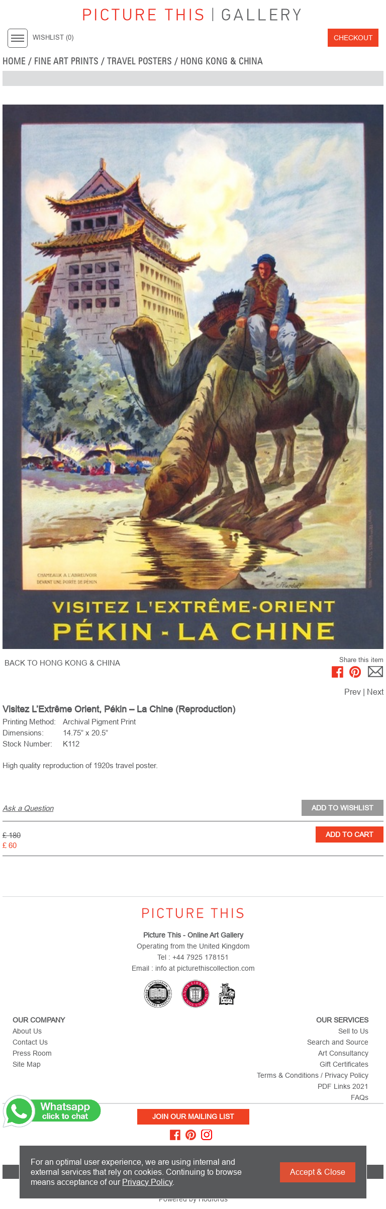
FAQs (359, 1097)
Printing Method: (29, 721)
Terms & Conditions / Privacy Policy (312, 1075)
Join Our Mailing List (193, 1116)
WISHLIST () (53, 37)
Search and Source (337, 1042)
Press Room (32, 1053)
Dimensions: (23, 732)
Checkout (353, 38)
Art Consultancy (343, 1053)
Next (375, 692)
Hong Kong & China (221, 61)
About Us (27, 1031)
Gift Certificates (344, 1064)
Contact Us (30, 1042)
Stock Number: (27, 743)
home (14, 61)
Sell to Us (353, 1031)
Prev (352, 692)
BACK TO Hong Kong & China (62, 663)
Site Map (27, 1064)
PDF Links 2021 (343, 1086)
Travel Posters (139, 61)
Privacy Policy (147, 1182)
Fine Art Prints (66, 61)
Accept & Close (317, 1172)
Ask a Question (28, 808)
